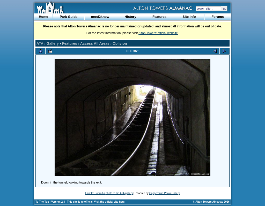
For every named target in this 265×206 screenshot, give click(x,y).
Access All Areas (94, 43)
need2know (100, 17)
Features (159, 17)
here (121, 201)
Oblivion (120, 43)
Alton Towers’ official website (158, 33)
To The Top (42, 201)
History (130, 17)
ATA (39, 43)
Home (43, 17)
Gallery (53, 43)
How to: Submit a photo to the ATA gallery (109, 193)
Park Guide (69, 17)
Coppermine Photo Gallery (164, 193)
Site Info (189, 17)
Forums (217, 17)
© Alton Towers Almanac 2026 (211, 201)
